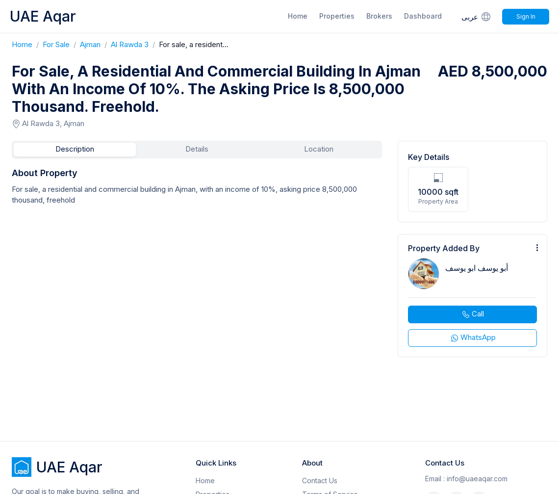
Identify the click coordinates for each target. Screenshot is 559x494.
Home (297, 16)
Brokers (379, 16)
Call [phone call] (472, 314)
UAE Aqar (43, 16)
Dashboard (423, 16)
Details (196, 149)
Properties (337, 16)
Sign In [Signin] (525, 16)
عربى (476, 16)
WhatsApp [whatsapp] (473, 338)
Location (318, 149)
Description (74, 149)
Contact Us (319, 480)
